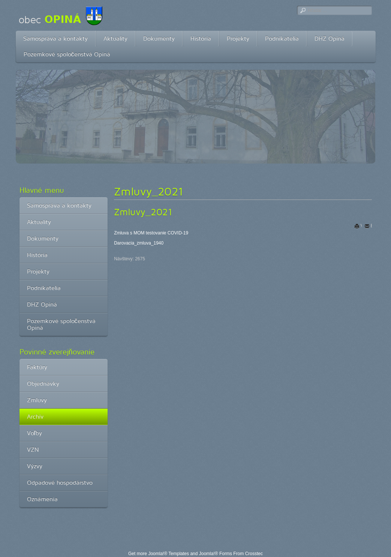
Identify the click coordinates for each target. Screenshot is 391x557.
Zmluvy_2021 (143, 212)
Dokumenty (159, 38)
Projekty (238, 38)
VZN (33, 449)
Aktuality (115, 38)
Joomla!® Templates (168, 553)
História (200, 38)
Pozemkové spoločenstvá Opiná (67, 54)
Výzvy (34, 466)
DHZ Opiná (330, 38)
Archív (35, 416)
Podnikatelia (282, 38)
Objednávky (43, 383)
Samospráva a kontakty (55, 38)
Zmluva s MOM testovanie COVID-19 (151, 233)
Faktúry (37, 367)
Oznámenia (42, 499)
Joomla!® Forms (215, 553)
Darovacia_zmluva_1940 (138, 243)
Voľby (34, 433)
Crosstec (254, 553)
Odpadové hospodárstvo (60, 482)
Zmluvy (37, 400)
